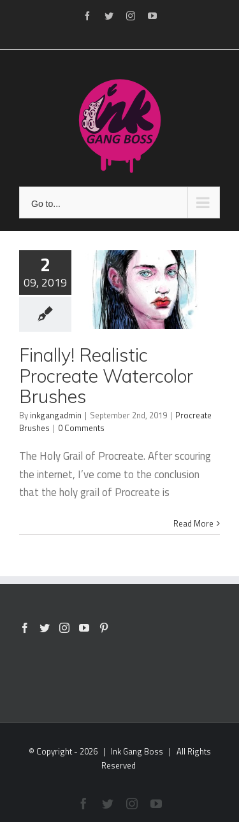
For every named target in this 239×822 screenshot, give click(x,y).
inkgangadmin (56, 415)
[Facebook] (25, 628)
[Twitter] (45, 628)
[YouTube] (84, 628)
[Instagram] (64, 628)
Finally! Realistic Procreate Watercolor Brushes (106, 375)
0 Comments (81, 428)
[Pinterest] (104, 628)
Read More (193, 523)
